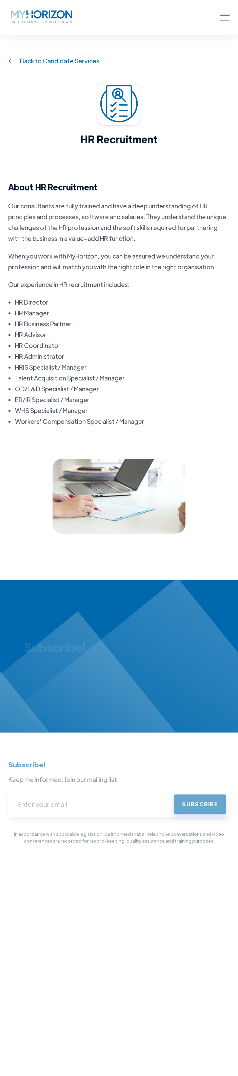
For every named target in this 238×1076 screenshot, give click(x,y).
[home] (114, 17)
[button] (225, 17)
